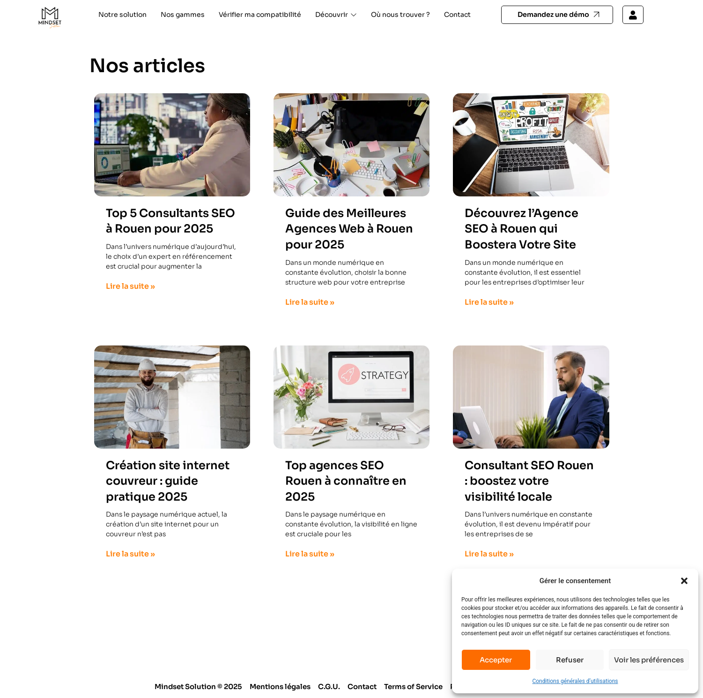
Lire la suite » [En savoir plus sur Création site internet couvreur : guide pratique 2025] (130, 554)
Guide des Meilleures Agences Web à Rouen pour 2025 (349, 229)
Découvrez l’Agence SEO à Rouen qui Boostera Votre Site (521, 229)
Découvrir (336, 14)
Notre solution (122, 14)
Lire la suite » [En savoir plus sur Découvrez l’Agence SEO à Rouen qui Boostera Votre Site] (489, 302)
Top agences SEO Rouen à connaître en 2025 (346, 481)
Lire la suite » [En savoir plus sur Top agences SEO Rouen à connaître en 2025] (309, 554)
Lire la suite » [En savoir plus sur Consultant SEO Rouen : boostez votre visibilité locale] (489, 554)
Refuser (570, 659)
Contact (457, 14)
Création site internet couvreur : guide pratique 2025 (167, 481)
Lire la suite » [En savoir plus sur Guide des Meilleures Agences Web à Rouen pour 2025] (309, 302)
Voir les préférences (649, 659)
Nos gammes (183, 14)
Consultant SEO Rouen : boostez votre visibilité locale (529, 481)
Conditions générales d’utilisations (575, 681)
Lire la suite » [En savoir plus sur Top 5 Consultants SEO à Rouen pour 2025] (130, 286)
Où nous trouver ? (400, 14)
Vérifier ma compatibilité (260, 14)
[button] (684, 580)
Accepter (496, 659)
